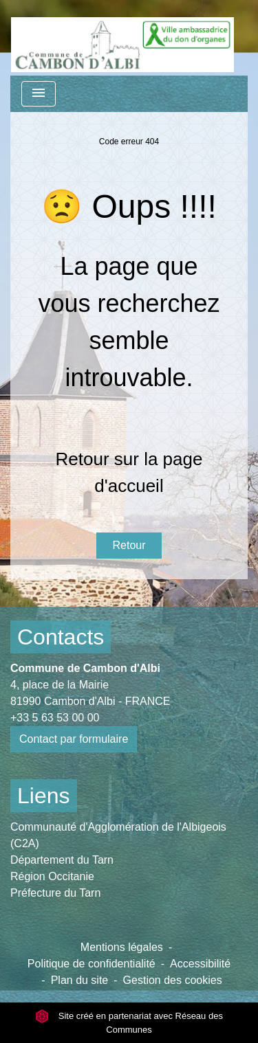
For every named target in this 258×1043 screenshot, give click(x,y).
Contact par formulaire (73, 739)
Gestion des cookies (172, 980)
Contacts (60, 637)
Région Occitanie (52, 876)
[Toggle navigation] (38, 93)
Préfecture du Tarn (55, 893)
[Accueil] (122, 38)
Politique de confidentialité (91, 963)
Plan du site (80, 980)
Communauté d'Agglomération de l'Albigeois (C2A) (118, 835)
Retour (128, 545)
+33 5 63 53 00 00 (54, 718)
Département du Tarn (62, 860)
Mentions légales (121, 947)
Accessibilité (200, 963)
